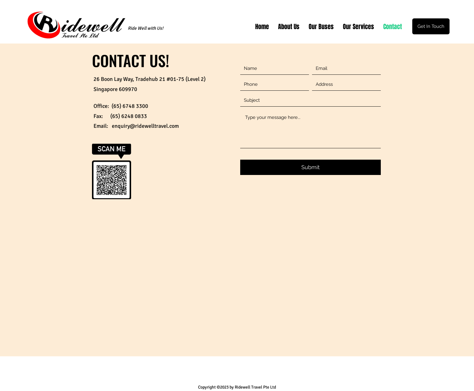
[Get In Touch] (431, 26)
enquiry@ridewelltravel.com (145, 126)
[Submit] (310, 167)
